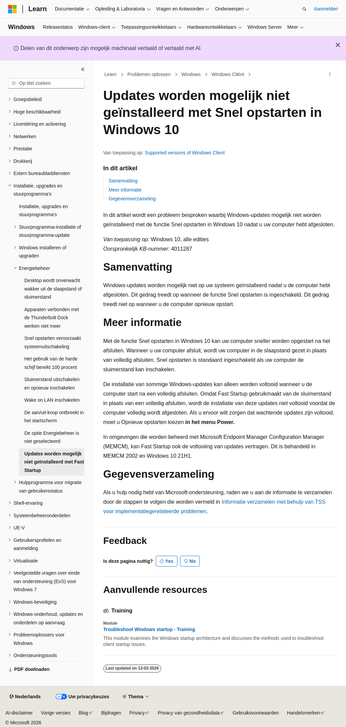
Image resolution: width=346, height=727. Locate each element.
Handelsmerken (303, 713)
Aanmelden (326, 8)
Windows (191, 74)
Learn (110, 74)
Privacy (137, 713)
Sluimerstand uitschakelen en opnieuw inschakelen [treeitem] (51, 384)
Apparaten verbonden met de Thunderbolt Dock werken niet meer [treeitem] (51, 318)
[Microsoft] (12, 9)
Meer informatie (125, 190)
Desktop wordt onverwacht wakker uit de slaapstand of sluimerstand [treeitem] (53, 289)
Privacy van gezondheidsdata (189, 713)
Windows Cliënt (228, 74)
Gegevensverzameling (132, 198)
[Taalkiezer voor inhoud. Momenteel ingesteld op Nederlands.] (25, 697)
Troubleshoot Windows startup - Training (149, 629)
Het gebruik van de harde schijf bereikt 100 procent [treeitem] (50, 363)
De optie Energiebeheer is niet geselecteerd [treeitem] (51, 437)
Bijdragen (111, 713)
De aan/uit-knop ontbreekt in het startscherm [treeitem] (54, 417)
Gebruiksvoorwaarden (255, 713)
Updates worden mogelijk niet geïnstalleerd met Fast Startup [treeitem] (54, 462)
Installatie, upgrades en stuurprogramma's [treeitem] (43, 211)
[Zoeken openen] (304, 9)
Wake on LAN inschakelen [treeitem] (52, 400)
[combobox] (46, 83)
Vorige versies (56, 713)
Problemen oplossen (149, 74)
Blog (83, 713)
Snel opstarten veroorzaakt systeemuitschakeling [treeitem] (52, 342)
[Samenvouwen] (83, 69)
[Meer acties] (330, 74)
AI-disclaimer (19, 713)
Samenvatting (123, 180)
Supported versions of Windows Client (185, 152)
